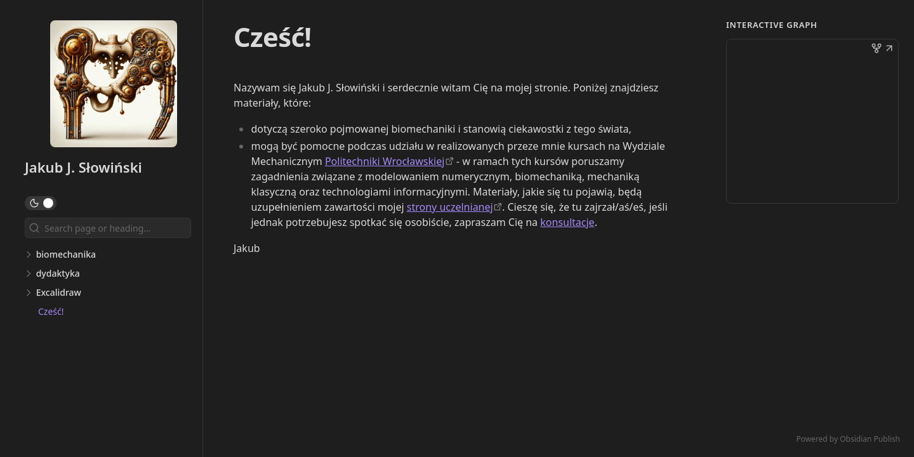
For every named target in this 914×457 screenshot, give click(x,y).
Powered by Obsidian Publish (848, 439)
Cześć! (51, 311)
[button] (889, 49)
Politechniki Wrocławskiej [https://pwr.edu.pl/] (384, 161)
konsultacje (567, 222)
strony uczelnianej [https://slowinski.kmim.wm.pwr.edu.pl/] (450, 207)
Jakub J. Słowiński (83, 166)
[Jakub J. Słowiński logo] (113, 85)
